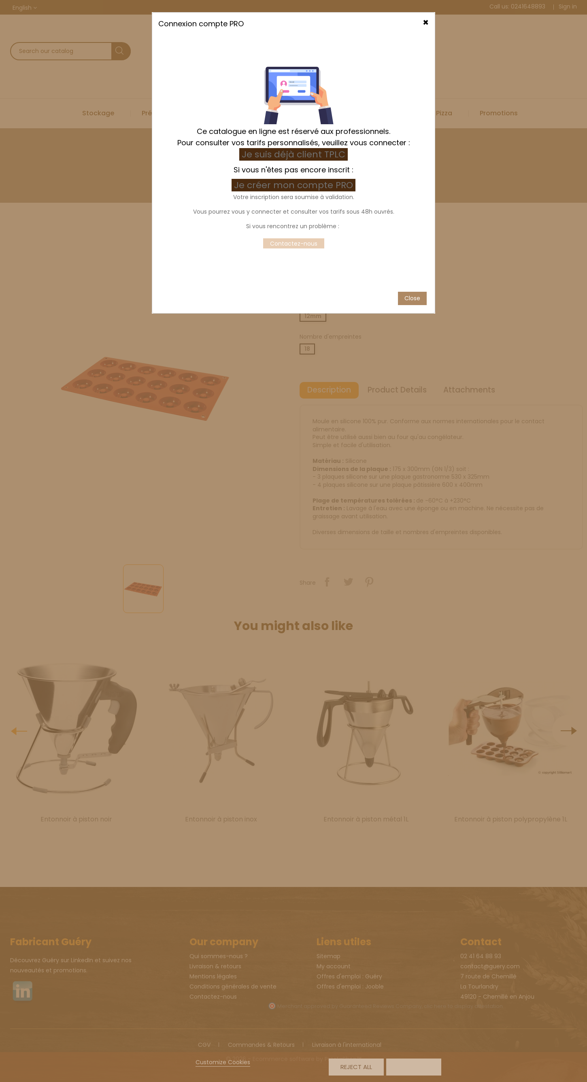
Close (412, 229)
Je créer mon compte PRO (294, 116)
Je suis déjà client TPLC (293, 86)
